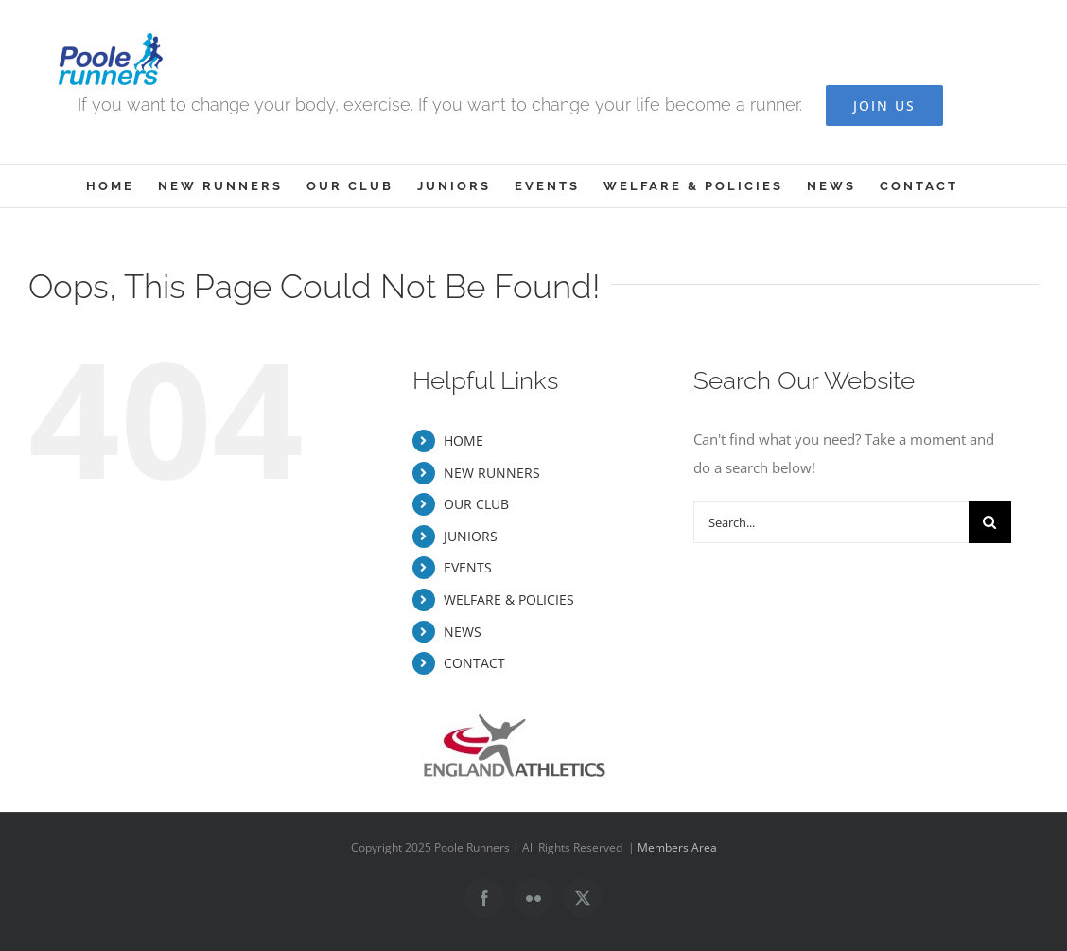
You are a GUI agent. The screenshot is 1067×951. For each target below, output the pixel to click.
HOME (463, 440)
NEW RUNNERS (492, 473)
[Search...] (831, 522)
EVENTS (468, 567)
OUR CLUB (476, 504)
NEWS (462, 632)
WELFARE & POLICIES (509, 599)
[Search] (990, 522)
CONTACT (474, 663)
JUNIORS (471, 536)
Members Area (677, 847)
